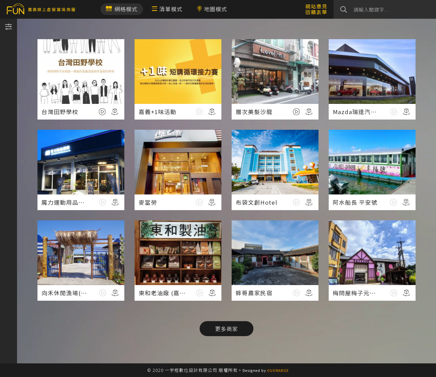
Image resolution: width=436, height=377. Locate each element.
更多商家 (226, 329)
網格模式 (122, 9)
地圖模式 (212, 9)
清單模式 (167, 9)
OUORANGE (278, 370)
